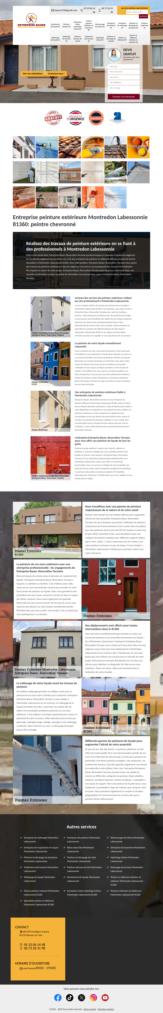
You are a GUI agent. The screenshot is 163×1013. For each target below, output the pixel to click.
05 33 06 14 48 (87, 10)
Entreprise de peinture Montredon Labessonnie (83, 839)
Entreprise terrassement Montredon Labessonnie (128, 849)
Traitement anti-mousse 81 (88, 38)
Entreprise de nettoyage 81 (122, 25)
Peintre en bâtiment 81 (122, 39)
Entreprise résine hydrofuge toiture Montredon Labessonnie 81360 (84, 892)
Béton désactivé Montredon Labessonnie (80, 849)
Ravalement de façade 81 (55, 25)
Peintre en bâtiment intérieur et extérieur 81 (133, 38)
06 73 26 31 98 (105, 10)
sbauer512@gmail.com (64, 10)
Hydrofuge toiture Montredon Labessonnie (125, 859)
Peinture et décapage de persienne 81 (133, 25)
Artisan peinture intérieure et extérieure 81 (88, 25)
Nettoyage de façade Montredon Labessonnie (39, 879)
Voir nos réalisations (33, 73)
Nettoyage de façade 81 (55, 39)
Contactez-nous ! (56, 73)
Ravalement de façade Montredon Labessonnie (83, 879)
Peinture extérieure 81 (144, 25)
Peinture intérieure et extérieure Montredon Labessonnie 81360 (126, 892)
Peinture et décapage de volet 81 (111, 38)
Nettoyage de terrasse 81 (66, 38)
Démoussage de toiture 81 (100, 25)
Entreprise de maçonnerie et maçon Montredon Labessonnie (41, 849)
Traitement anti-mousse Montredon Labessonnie (41, 869)
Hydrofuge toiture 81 (100, 39)
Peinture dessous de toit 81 (78, 38)
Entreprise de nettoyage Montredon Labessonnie (41, 839)
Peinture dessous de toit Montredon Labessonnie (84, 869)
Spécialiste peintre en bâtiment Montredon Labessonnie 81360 (39, 902)
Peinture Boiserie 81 (66, 25)
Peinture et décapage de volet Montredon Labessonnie (81, 859)
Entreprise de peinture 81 (111, 25)
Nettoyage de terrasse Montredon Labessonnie (127, 869)
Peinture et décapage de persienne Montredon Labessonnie (40, 859)
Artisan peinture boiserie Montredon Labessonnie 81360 (41, 892)
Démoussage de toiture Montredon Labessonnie (127, 839)
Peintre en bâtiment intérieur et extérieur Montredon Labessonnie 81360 (127, 881)
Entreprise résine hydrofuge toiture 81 (77, 25)
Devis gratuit (90, 1009)
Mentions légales (106, 1009)
